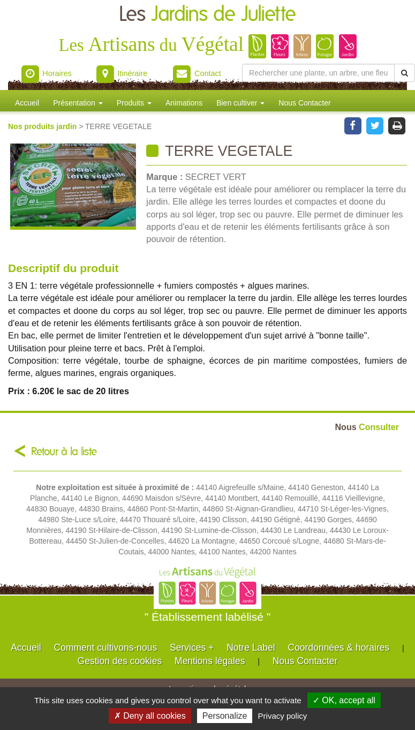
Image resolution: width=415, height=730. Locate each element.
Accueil (27, 103)
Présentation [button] (78, 103)
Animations (183, 103)
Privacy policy (282, 715)
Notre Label (251, 647)
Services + (192, 647)
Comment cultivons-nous (105, 647)
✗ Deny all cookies (150, 715)
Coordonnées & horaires (339, 647)
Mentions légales (210, 661)
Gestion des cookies (120, 661)
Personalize (224, 715)
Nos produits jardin (43, 126)
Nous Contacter (304, 103)
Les (207, 14)
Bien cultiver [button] (240, 103)
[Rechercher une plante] (318, 73)
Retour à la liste (64, 451)
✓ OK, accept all (344, 700)
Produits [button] (134, 103)
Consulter (367, 427)
